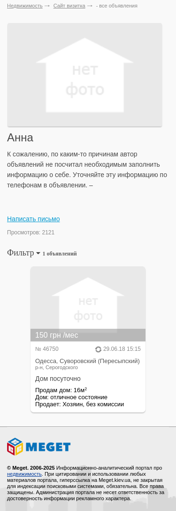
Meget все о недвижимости (88, 447)
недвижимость (24, 474)
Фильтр (42, 252)
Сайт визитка (69, 5)
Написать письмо (33, 219)
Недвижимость (25, 5)
